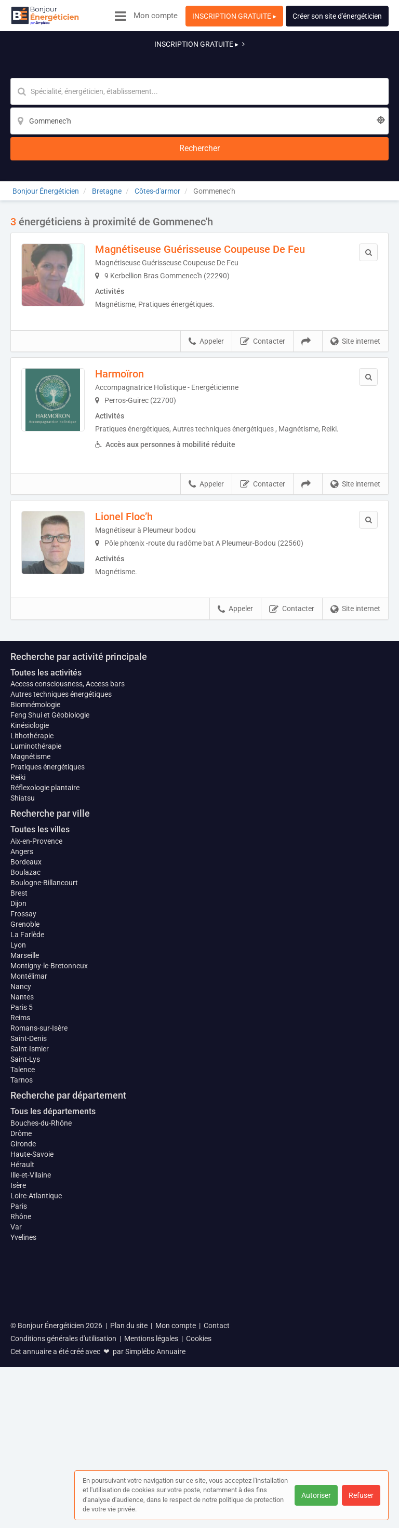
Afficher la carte (200, 698)
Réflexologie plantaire (44, 990)
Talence (22, 1277)
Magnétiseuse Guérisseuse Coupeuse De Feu (215, 167)
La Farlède (27, 1137)
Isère (18, 1393)
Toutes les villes (40, 1032)
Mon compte (156, 15)
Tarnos (21, 1287)
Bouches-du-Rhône (41, 1331)
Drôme (21, 1341)
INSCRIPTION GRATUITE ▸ (234, 16)
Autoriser (316, 1495)
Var (16, 1434)
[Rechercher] (329, 65)
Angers (21, 1054)
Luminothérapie (35, 949)
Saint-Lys (25, 1267)
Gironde (23, 1351)
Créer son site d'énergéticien (337, 16)
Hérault (22, 1372)
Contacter (262, 267)
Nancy (20, 1194)
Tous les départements (53, 1319)
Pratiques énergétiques (47, 970)
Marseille (24, 1158)
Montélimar (28, 1184)
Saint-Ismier (29, 1256)
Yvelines (23, 1445)
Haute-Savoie (32, 1362)
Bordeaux (26, 1064)
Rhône (20, 1424)
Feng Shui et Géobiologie (49, 918)
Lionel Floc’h (138, 453)
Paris (18, 1414)
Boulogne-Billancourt (44, 1085)
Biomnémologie (35, 907)
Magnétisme (30, 959)
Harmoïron (134, 299)
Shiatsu (22, 1001)
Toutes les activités (46, 875)
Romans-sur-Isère (39, 1236)
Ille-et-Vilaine (30, 1382)
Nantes (22, 1204)
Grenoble (24, 1127)
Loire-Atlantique (36, 1403)
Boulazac (25, 1075)
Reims (20, 1225)
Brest (19, 1095)
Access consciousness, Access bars (67, 887)
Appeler (206, 267)
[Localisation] (250, 65)
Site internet (355, 267)
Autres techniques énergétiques (61, 897)
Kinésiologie (29, 928)
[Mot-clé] (120, 65)
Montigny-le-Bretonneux (49, 1173)
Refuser (361, 1495)
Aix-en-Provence (36, 1043)
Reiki (17, 980)
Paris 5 (21, 1215)
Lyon (18, 1147)
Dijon (18, 1106)
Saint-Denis (28, 1246)
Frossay (23, 1116)
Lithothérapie (32, 939)
